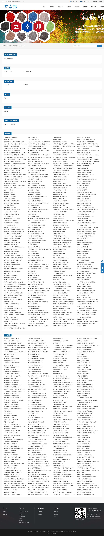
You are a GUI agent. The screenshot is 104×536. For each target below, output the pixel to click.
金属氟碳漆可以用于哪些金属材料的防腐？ (63, 419)
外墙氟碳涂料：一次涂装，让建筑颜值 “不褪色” (64, 146)
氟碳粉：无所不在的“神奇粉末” (11, 165)
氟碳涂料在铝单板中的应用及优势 (12, 264)
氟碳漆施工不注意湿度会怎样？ (36, 468)
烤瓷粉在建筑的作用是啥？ (34, 424)
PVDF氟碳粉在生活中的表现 (84, 225)
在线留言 (56, 514)
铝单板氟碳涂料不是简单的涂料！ (85, 236)
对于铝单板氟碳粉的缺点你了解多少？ (86, 426)
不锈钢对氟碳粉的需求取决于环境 (61, 174)
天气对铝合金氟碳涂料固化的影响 (36, 258)
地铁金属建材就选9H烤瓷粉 (84, 284)
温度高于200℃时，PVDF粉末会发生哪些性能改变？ (40, 376)
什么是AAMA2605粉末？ (34, 437)
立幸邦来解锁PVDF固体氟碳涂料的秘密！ (63, 312)
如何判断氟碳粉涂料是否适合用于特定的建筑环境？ (40, 476)
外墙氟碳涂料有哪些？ (82, 371)
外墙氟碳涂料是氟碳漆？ (10, 450)
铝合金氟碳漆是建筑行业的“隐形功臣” (13, 170)
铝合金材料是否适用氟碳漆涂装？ (85, 481)
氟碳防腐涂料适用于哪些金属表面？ (13, 435)
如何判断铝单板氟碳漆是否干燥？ (12, 446)
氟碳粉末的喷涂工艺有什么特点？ (12, 341)
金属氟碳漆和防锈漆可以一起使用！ (61, 244)
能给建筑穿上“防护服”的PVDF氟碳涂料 (86, 207)
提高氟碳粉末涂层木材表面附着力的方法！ (14, 247)
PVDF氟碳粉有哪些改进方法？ (60, 448)
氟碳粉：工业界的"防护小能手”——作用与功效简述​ (64, 144)
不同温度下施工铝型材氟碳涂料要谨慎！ (14, 258)
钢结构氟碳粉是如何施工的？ (60, 408)
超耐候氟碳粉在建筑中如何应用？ (61, 433)
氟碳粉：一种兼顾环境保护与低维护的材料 (63, 304)
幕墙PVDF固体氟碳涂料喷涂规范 (36, 323)
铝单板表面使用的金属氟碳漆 (84, 198)
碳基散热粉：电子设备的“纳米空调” (61, 207)
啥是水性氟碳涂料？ (82, 354)
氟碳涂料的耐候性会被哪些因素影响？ (86, 433)
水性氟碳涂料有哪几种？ (59, 479)
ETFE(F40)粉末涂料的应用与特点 (36, 314)
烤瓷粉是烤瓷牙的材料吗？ (83, 448)
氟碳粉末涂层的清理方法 (34, 172)
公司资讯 (40, 511)
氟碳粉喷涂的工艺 (32, 273)
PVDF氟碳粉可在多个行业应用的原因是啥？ (39, 435)
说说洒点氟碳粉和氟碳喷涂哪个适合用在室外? (64, 437)
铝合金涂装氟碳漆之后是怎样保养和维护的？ (15, 485)
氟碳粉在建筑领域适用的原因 (84, 286)
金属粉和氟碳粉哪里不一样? (59, 426)
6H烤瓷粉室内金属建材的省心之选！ (13, 286)
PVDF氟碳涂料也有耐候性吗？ (60, 435)
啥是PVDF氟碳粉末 (57, 373)
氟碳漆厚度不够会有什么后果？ (60, 367)
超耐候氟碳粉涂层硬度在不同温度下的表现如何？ (64, 476)
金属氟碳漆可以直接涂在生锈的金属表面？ (63, 406)
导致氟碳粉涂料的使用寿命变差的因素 (86, 231)
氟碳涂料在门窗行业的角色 (10, 275)
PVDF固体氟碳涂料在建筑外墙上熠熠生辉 (87, 301)
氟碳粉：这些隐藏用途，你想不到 (85, 163)
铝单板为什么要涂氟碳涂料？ (11, 454)
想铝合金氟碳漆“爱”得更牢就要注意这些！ (38, 209)
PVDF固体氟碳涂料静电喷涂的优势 (85, 308)
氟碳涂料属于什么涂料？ (83, 358)
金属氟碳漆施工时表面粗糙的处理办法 (62, 242)
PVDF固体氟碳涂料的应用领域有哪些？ (62, 347)
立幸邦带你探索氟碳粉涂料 (10, 137)
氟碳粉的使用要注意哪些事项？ (85, 347)
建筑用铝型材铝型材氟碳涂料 (84, 172)
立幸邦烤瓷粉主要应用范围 (34, 279)
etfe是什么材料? (57, 343)
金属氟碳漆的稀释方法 (33, 205)
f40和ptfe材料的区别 (82, 319)
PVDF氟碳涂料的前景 (58, 273)
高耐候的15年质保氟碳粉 (10, 310)
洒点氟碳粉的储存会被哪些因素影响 (37, 426)
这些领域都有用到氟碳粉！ (34, 306)
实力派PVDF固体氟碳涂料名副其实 (85, 141)
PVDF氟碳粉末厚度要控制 (34, 194)
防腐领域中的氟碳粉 (58, 137)
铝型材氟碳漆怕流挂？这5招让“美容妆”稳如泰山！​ (15, 487)
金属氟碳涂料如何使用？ (10, 378)
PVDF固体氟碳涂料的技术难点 (35, 181)
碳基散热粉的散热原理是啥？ (11, 415)
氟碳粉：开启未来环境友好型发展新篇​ (13, 161)
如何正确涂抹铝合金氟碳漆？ (60, 452)
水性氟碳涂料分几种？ (9, 437)
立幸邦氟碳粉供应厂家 (33, 139)
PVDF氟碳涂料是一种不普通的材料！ (86, 262)
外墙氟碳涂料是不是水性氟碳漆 (85, 387)
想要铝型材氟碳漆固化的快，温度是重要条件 (15, 159)
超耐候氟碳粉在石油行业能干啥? (12, 430)
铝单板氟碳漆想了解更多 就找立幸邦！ (13, 268)
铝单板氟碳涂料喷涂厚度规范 (35, 229)
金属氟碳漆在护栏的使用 (83, 176)
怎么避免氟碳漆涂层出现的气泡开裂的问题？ (39, 485)
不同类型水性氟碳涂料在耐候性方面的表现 (87, 227)
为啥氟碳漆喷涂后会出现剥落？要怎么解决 (87, 406)
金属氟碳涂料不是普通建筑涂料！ (85, 242)
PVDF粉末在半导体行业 (10, 205)
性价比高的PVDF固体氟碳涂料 (84, 288)
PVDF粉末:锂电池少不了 (34, 275)
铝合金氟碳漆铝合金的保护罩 (84, 196)
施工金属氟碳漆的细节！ (34, 251)
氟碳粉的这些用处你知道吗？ (60, 487)
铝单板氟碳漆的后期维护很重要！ (36, 282)
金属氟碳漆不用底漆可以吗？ (60, 393)
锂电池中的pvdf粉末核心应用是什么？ (13, 457)
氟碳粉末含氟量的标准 (33, 152)
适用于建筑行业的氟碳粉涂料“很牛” (12, 233)
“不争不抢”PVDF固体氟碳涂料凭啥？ (62, 351)
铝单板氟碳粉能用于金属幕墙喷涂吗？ (37, 492)
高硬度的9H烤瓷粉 (57, 317)
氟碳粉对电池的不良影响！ (59, 205)
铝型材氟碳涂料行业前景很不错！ (85, 266)
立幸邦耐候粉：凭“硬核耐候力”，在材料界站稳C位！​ (88, 155)
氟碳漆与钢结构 (32, 271)
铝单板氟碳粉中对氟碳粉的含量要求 (37, 148)
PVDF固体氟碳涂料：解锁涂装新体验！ (87, 282)
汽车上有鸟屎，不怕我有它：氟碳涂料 (86, 194)
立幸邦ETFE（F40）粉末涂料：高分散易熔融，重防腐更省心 (88, 321)
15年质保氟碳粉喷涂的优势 (59, 310)
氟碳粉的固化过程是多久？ (10, 444)
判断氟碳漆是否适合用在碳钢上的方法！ (87, 179)
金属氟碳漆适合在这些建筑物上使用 (13, 172)
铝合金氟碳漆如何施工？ (34, 356)
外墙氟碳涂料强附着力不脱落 (60, 196)
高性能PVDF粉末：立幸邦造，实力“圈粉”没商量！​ (40, 157)
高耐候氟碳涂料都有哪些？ (59, 461)
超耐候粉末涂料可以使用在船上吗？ (13, 384)
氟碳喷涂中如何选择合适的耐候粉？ (13, 459)
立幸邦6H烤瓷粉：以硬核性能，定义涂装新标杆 (15, 282)
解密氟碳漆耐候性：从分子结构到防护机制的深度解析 (88, 144)
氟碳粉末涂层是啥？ (9, 417)
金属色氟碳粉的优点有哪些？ (35, 380)
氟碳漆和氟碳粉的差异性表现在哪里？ (86, 408)
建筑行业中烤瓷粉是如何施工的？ (12, 424)
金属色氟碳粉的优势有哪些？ (11, 349)
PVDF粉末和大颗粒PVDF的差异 (12, 242)
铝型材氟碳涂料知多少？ (10, 360)
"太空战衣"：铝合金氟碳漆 (10, 212)
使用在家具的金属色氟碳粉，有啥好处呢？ (14, 391)
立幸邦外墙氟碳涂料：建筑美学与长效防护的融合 (64, 168)
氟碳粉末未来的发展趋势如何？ (60, 481)
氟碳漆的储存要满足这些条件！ (85, 264)
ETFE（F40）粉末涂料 (11, 120)
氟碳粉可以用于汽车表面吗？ (84, 459)
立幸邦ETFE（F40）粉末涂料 (60, 321)
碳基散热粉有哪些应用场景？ (60, 490)
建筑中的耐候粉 (32, 214)
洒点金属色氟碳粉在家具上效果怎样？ (62, 391)
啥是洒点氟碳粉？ (32, 391)
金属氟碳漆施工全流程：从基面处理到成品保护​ (88, 146)
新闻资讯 (85, 6)
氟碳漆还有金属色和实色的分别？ (85, 411)
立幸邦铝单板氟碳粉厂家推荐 (60, 155)
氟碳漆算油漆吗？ (81, 472)
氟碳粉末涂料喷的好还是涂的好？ (85, 380)
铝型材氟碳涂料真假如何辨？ (35, 360)
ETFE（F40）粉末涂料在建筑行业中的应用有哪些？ (40, 347)
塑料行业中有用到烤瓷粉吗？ (60, 472)
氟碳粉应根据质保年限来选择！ (11, 297)
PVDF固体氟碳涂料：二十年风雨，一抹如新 (39, 288)
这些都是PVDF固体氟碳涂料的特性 (61, 308)
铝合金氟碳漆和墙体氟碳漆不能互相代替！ (87, 268)
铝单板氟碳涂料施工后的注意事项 (85, 216)
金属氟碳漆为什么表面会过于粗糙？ (37, 474)
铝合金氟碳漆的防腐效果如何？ (85, 419)
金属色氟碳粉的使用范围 (83, 271)
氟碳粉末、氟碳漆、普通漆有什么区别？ (87, 338)
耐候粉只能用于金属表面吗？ (60, 417)
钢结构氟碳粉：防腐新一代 (34, 179)
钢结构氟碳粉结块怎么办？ (83, 439)
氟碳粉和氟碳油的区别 (33, 183)
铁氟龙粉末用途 (8, 321)
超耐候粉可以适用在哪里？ (83, 373)
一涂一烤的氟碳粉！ (9, 306)
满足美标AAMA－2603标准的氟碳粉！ (13, 299)
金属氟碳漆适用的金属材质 (59, 253)
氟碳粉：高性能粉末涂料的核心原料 (86, 139)
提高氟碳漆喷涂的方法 (33, 253)
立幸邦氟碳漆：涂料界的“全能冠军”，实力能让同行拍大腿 (64, 163)
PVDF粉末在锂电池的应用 (83, 275)
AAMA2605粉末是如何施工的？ (85, 415)
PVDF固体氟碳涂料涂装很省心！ (36, 284)
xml (55, 516)
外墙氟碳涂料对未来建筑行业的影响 (37, 220)
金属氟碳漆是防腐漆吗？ (83, 404)
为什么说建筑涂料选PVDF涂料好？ (12, 470)
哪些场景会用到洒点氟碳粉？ (84, 437)
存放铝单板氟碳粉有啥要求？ (84, 360)
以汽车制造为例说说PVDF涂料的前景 (62, 185)
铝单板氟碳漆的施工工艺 (83, 279)
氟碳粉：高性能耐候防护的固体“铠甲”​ (37, 146)
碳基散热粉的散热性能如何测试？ (36, 490)
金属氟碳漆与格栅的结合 (10, 192)
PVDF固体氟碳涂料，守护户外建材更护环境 (15, 284)
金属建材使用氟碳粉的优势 (59, 297)
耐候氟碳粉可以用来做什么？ (84, 365)
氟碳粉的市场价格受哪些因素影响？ (86, 494)
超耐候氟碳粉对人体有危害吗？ (85, 428)
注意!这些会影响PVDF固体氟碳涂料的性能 (63, 301)
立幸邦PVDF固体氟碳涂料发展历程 (12, 312)
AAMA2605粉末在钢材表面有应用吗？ (62, 459)
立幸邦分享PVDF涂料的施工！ (84, 249)
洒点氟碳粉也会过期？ (82, 424)
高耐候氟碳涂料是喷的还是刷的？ (12, 395)
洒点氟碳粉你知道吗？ (58, 356)
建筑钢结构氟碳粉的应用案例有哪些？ (13, 408)
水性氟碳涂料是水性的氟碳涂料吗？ (37, 395)
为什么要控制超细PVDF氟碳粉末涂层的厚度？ (88, 461)
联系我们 (56, 511)
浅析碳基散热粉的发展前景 (59, 249)
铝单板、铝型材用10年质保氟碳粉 (61, 170)
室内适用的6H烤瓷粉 (33, 286)
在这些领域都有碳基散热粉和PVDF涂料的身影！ (40, 249)
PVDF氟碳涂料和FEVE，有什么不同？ (37, 459)
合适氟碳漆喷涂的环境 (82, 253)
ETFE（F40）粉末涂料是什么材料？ (13, 343)
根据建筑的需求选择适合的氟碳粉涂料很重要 (15, 174)
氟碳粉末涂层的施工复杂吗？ (60, 415)
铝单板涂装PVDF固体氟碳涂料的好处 (13, 295)
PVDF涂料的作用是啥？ (58, 413)
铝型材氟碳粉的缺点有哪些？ (60, 380)
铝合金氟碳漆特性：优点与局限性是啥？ (38, 351)
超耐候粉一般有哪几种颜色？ (60, 450)
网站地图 (95, 1)
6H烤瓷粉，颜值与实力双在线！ (12, 290)
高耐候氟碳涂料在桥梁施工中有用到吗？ (62, 454)
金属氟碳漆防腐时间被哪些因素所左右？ (38, 406)
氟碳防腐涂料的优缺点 (58, 214)
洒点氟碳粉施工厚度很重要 (10, 240)
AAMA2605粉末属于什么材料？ (11, 373)
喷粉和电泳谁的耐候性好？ (34, 338)
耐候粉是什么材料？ (82, 382)
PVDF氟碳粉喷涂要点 (9, 225)
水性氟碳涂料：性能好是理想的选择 (37, 168)
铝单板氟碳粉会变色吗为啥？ (35, 382)
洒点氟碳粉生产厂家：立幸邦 (60, 179)
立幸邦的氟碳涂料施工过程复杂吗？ (13, 472)
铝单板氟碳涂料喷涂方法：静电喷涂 (61, 227)
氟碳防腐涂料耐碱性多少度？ (84, 446)
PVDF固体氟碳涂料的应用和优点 (61, 314)
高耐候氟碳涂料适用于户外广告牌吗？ (37, 397)
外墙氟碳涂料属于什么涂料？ (60, 369)
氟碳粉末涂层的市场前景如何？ (60, 422)
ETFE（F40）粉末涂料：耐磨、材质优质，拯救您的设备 (40, 325)
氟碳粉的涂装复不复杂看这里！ (36, 297)
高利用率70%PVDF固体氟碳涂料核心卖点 (38, 203)
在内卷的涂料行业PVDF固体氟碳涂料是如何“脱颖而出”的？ (15, 347)
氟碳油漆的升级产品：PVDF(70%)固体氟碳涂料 (40, 312)
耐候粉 (7, 94)
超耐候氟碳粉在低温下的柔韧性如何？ (86, 476)
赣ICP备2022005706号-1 (34, 531)
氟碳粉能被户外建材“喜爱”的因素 (85, 293)
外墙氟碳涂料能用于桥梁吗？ (35, 404)
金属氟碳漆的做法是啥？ (83, 367)
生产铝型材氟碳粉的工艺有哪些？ (36, 358)
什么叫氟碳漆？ (8, 411)
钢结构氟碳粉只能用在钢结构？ (11, 382)
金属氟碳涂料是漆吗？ (33, 378)
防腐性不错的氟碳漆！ (33, 244)
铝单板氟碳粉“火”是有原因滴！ (35, 238)
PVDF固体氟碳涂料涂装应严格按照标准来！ (39, 290)
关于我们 (52, 6)
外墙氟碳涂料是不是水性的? (11, 419)
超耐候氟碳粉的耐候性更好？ (11, 441)
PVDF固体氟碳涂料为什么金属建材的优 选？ (15, 351)
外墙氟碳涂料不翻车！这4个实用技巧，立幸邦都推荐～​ (15, 144)
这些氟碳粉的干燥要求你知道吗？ (12, 362)
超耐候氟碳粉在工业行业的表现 (36, 233)
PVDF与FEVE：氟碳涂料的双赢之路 (13, 236)
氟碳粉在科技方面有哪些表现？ (85, 349)
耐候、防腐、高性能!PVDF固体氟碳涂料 (38, 176)
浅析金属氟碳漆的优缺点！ (83, 148)
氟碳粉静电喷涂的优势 (33, 159)
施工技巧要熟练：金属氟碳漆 (35, 260)
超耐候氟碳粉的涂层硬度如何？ (11, 476)
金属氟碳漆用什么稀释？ (59, 404)
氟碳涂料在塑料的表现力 (10, 196)
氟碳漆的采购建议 (57, 139)
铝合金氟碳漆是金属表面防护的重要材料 (14, 141)
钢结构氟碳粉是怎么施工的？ (35, 362)
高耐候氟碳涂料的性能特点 (59, 282)
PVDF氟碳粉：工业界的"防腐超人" (85, 220)
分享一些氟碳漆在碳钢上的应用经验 (13, 179)
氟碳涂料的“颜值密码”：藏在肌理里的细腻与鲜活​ (88, 150)
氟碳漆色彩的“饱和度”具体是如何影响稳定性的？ (15, 479)
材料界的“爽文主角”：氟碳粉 (60, 198)
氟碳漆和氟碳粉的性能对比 (10, 183)
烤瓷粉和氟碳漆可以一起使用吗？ (61, 424)
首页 (44, 6)
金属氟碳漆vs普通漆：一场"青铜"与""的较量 (63, 220)
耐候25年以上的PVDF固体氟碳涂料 (37, 295)
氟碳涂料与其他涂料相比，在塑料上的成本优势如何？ (15, 463)
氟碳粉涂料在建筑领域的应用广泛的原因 (14, 231)
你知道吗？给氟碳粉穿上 (59, 465)
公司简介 (5, 511)
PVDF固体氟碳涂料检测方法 (84, 317)
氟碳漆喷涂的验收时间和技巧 (11, 253)
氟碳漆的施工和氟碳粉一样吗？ (36, 411)
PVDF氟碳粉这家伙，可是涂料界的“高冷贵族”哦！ (40, 218)
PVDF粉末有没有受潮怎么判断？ (36, 483)
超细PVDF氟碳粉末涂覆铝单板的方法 (37, 196)
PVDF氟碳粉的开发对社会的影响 (12, 218)
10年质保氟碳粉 (8, 71)
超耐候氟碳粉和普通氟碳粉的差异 (61, 225)
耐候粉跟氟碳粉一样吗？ (10, 354)
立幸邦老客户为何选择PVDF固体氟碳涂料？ (63, 345)
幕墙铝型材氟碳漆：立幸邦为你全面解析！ (38, 268)
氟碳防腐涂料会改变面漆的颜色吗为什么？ (87, 430)
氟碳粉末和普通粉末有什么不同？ (12, 338)
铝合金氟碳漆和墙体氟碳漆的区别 (12, 271)
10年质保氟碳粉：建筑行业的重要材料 (86, 314)
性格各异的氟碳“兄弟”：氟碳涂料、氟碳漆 (87, 209)
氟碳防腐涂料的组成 (82, 187)
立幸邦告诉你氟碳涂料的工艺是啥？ (37, 349)
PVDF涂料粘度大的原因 (83, 214)
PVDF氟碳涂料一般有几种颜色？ (85, 397)
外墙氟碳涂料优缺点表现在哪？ (85, 417)
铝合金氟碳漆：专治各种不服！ (85, 203)
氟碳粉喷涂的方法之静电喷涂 (35, 165)
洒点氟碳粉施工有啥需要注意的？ (12, 393)
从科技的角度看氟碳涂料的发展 (36, 227)
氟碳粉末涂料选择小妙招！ (59, 236)
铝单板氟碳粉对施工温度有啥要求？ (61, 439)
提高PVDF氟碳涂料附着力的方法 (61, 258)
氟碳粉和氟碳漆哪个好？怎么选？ (85, 465)
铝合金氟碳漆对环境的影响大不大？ (37, 430)
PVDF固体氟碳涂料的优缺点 (35, 231)
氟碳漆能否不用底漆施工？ (10, 468)
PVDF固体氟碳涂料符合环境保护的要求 (13, 293)
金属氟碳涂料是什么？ (82, 376)
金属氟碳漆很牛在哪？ (9, 461)
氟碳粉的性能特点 (81, 325)
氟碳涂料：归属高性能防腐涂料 (11, 146)
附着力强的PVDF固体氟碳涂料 (60, 295)
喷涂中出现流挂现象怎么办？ (60, 402)
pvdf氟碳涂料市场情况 (33, 190)
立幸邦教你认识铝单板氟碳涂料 (11, 203)
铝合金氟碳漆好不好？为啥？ (60, 430)
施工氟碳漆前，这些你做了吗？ (11, 402)
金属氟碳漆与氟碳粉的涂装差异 (11, 251)
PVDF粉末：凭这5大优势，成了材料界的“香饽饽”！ (15, 157)
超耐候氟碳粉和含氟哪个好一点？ (12, 387)
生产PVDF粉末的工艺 (82, 240)
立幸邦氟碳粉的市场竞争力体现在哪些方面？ (39, 481)
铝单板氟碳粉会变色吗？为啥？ (36, 367)
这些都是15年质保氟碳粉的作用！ (12, 304)
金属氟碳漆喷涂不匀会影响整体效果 (37, 240)
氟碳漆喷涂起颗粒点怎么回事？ (85, 490)
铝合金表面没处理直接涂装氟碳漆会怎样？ (63, 483)
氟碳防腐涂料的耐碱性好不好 (60, 187)
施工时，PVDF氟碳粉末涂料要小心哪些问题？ (39, 470)
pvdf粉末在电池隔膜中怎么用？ (84, 454)
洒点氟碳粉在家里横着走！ (34, 198)
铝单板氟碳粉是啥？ (82, 356)
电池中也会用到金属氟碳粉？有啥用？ (37, 457)
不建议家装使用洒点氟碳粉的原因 (61, 238)
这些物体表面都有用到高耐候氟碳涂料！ (38, 266)
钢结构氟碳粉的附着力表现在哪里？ (61, 444)
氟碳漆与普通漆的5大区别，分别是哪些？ (63, 411)
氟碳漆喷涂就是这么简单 (83, 165)
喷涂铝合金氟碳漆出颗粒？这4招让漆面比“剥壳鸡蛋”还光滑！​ (88, 485)
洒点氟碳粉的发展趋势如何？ (60, 358)
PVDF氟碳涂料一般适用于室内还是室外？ (38, 428)
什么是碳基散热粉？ (33, 413)
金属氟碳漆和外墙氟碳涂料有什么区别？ (38, 461)
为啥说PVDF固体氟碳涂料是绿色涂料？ (38, 345)
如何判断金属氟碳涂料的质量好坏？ (61, 378)
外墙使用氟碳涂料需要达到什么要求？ (37, 444)
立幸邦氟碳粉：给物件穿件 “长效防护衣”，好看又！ (40, 144)
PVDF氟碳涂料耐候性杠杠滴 (84, 201)
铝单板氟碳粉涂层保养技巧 (59, 190)
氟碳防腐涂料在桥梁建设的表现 (85, 183)
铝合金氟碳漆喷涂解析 (82, 168)
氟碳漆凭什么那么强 (58, 463)
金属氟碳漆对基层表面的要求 (11, 220)
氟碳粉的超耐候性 (57, 181)
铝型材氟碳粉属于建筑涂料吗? (11, 380)
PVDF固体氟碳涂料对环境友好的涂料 (37, 310)
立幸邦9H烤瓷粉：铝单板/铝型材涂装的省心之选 (64, 319)
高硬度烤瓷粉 (8, 81)
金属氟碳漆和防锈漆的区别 (83, 244)
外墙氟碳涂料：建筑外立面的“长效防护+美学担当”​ (15, 148)
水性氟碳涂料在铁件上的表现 (60, 176)
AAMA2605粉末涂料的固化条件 (60, 293)
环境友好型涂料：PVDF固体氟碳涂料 (13, 176)
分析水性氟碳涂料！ (33, 277)
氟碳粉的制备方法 (32, 137)
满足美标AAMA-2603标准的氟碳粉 (36, 170)
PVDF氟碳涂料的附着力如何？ (84, 402)
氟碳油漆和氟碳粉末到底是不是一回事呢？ (14, 389)
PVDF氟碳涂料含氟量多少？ (60, 395)
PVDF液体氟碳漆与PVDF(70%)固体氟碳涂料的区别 (15, 288)
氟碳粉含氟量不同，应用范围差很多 (13, 150)
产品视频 (93, 6)
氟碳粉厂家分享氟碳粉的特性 (60, 325)
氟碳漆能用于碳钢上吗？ (34, 472)
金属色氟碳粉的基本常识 (83, 260)
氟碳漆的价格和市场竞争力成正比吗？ (13, 481)
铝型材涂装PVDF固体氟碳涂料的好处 (62, 290)
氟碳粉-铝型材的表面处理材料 (60, 260)
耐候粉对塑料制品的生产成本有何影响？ (62, 474)
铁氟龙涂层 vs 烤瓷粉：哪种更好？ (85, 343)
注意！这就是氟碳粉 (33, 304)
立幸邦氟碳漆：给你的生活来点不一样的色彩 (88, 161)
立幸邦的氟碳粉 (56, 255)
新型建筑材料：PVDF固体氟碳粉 (61, 203)
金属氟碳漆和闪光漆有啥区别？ (85, 463)
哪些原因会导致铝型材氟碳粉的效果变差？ (87, 400)
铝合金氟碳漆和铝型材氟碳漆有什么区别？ (63, 382)
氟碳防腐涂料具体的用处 (59, 231)
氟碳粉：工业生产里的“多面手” (60, 161)
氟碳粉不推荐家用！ (9, 266)
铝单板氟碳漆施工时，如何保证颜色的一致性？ (64, 494)
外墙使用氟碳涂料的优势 (34, 222)
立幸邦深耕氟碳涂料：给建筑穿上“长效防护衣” (15, 181)
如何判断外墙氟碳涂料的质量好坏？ (13, 371)
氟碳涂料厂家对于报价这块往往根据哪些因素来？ (40, 463)
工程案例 (68, 6)
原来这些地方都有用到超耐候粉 (11, 214)
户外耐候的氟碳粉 (8, 301)
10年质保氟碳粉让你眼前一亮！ (85, 304)
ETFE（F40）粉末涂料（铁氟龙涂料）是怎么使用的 (88, 345)
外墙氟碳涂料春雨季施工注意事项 (85, 174)
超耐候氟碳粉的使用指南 (83, 251)
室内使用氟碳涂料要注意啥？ (84, 444)
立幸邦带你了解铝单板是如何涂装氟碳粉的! (63, 299)
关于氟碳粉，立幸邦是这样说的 (11, 319)
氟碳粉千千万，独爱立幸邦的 (84, 297)
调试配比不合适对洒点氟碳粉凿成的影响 (62, 240)
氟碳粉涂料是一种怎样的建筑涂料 (36, 433)
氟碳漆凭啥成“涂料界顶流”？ (84, 479)
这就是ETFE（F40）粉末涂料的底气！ (37, 321)
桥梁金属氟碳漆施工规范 (10, 207)
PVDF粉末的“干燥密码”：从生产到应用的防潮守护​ (64, 150)
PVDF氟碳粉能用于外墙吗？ (60, 441)
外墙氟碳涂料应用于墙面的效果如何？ (86, 450)
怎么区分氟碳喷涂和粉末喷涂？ (11, 465)
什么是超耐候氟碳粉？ (9, 356)
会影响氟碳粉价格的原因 (83, 295)
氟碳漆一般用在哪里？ (82, 435)
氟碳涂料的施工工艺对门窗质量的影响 (86, 273)
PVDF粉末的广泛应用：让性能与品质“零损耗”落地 (40, 150)
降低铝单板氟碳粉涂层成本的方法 (12, 238)
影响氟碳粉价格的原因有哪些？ (85, 492)
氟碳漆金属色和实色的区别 (59, 271)
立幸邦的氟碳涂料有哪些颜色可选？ (86, 457)
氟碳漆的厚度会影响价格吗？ (11, 369)
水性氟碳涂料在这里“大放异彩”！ (61, 266)
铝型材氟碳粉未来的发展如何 (35, 400)
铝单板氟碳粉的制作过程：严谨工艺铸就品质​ (88, 159)
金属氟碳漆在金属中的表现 (34, 207)
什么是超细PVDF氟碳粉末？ (84, 369)
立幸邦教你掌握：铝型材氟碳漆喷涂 (13, 260)
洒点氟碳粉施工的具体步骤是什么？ (37, 393)
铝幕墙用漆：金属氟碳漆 (34, 192)
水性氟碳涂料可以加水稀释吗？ (60, 446)
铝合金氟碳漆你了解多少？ (34, 402)
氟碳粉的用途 (7, 273)
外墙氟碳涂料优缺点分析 (10, 277)
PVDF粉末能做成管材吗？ (59, 457)
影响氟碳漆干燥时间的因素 (83, 258)
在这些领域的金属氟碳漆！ (59, 279)
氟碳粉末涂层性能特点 (82, 247)
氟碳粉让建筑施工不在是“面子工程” (12, 187)
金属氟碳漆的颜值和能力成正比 (85, 170)
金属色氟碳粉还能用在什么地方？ (85, 389)
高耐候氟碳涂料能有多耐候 (59, 229)
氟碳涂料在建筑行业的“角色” (11, 227)
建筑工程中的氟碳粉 (33, 262)
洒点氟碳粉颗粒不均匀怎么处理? (36, 422)
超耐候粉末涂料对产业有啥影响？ (36, 384)
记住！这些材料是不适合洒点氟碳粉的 (86, 222)
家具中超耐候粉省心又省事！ (35, 212)
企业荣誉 (5, 514)
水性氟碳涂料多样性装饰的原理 (11, 201)
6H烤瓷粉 (25, 84)
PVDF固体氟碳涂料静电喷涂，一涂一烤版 (87, 229)
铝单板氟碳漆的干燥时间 (59, 218)
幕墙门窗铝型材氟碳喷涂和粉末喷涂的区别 (63, 323)
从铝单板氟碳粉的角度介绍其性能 (36, 225)
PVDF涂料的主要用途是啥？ (60, 354)
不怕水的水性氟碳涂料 (58, 216)
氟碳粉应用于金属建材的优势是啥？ (13, 494)
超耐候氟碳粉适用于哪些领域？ (85, 384)
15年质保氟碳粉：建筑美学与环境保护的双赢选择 (88, 310)
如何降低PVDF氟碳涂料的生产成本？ (62, 389)
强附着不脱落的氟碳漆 (9, 194)
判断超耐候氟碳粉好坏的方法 (60, 222)
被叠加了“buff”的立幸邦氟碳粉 (11, 325)
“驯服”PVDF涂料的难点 (9, 190)
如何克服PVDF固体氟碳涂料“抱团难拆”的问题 (88, 470)
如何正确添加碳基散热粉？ (34, 452)
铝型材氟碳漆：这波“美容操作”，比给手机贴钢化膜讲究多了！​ (64, 157)
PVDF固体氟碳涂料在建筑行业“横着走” (62, 286)
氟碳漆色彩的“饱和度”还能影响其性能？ (38, 479)
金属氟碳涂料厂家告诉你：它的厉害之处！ (63, 275)
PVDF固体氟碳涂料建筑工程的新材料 (13, 308)
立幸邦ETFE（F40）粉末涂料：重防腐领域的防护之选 (15, 323)
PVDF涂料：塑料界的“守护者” (60, 212)
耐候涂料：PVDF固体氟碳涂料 (84, 306)
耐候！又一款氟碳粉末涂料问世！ (85, 181)
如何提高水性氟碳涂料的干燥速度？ (61, 387)
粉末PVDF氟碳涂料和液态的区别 (12, 209)
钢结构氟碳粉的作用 (58, 233)
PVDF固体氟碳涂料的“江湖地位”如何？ (86, 468)
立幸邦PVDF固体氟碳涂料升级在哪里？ (62, 492)
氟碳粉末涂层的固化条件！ (34, 247)
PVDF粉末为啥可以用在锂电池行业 (37, 389)
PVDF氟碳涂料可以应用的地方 (35, 236)
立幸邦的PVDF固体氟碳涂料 (11, 317)
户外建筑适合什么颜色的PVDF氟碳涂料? (14, 400)
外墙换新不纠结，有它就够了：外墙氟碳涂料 (15, 168)
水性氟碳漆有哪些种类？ (10, 492)
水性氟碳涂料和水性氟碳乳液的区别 (86, 212)
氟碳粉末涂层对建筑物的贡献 (60, 172)
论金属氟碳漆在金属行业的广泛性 (85, 192)
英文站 (100, 1)
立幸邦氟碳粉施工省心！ (34, 308)
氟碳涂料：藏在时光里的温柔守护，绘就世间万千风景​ (15, 152)
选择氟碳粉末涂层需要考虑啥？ (36, 417)
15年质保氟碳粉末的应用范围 (60, 159)
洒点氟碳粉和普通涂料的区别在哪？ (13, 358)
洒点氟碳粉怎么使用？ (82, 395)
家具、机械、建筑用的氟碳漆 (35, 201)
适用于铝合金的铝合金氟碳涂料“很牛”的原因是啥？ (64, 485)
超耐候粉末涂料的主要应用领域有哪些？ (62, 384)
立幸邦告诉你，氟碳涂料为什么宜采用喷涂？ (39, 465)
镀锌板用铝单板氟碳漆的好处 (60, 141)
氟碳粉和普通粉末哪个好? (83, 391)
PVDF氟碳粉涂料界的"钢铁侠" (11, 222)
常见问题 (7, 335)
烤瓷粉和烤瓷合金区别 (33, 216)
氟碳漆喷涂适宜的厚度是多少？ (11, 406)
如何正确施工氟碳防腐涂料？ (35, 450)
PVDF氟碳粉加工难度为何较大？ (36, 448)
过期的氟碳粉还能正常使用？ (60, 360)
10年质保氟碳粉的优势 (58, 148)
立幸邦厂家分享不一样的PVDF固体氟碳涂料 (39, 155)
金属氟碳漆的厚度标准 (82, 218)
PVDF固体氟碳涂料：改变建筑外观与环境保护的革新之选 (15, 314)
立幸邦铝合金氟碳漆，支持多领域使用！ (62, 268)
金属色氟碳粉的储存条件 (83, 238)
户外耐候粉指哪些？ (58, 338)
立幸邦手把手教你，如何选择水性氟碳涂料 (63, 165)
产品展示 (60, 6)
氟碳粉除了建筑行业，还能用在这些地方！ (87, 299)
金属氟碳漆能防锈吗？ (58, 400)
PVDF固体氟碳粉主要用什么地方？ (61, 365)
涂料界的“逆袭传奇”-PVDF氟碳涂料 (37, 185)
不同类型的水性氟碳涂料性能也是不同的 (14, 229)
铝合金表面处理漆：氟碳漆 (83, 137)
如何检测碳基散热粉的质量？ (84, 452)
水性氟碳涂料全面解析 (33, 255)
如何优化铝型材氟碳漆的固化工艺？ (86, 483)
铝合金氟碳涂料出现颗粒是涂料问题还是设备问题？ (40, 487)
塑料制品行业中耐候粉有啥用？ (85, 474)
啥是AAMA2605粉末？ (33, 415)
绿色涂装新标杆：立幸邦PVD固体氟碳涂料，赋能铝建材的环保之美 (15, 185)
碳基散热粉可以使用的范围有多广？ (37, 454)
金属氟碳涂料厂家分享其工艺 (84, 277)
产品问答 (77, 6)
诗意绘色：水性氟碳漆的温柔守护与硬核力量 (39, 141)
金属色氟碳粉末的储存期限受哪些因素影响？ (15, 426)
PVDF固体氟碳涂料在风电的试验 (36, 299)
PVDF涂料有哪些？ (8, 413)
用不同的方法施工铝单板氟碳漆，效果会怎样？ (39, 494)
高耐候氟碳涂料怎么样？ (10, 452)
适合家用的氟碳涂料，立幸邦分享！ (37, 187)
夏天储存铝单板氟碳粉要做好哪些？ (37, 439)
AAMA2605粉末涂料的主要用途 (36, 293)
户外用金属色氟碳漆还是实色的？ (85, 413)
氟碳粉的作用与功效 (9, 139)
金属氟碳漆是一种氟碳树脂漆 (35, 242)
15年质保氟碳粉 (27, 71)
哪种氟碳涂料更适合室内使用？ (36, 446)
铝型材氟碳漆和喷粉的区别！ (11, 244)
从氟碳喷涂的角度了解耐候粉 (60, 201)
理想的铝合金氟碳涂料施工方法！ (61, 262)
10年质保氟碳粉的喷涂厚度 (59, 192)
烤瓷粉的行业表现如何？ (34, 354)
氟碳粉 (7, 68)
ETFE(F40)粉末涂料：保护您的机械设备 (38, 301)
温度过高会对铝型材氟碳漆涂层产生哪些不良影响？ (15, 483)
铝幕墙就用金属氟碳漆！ (59, 251)
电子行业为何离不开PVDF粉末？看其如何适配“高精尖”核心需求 (88, 487)
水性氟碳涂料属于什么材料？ (35, 371)
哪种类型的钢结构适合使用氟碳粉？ (61, 428)
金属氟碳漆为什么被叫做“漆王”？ (12, 474)
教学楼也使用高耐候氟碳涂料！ (85, 205)
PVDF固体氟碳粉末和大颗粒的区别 (12, 279)
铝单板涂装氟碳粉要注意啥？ (60, 349)
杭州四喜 (55, 533)
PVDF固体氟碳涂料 (10, 54)
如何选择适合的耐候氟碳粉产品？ (12, 367)
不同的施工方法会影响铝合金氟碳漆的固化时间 (64, 209)
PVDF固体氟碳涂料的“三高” (59, 288)
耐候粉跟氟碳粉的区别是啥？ (35, 365)
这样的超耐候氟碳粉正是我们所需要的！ (38, 174)
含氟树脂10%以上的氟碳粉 (83, 152)
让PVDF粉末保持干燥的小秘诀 (84, 157)
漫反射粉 (7, 107)
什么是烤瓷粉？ (56, 371)
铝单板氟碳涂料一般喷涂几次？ (60, 397)
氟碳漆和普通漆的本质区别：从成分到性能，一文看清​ (15, 155)
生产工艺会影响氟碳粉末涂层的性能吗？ (87, 422)
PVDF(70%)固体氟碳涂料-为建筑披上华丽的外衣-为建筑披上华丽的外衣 (15, 328)
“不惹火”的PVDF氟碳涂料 (83, 185)
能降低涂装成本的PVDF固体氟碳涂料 (86, 290)
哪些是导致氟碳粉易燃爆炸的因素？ (86, 351)
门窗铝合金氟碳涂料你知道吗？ (11, 404)
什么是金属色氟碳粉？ (82, 378)
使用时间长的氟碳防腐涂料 (59, 183)
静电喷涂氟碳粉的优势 (82, 190)
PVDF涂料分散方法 (8, 216)
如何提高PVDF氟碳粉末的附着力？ (12, 376)
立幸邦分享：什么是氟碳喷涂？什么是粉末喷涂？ (64, 470)
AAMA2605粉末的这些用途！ (11, 249)
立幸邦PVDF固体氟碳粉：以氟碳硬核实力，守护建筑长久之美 (40, 264)
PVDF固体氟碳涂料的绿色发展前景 (61, 284)
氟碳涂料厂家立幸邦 (82, 255)
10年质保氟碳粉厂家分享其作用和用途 (86, 312)
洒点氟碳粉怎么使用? (9, 422)
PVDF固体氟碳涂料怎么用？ (60, 362)
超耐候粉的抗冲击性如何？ (10, 490)
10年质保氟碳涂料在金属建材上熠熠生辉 (38, 319)
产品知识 (40, 514)
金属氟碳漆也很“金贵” (58, 194)
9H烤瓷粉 (6, 84)
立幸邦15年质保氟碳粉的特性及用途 (86, 323)
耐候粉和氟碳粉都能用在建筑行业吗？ (37, 408)
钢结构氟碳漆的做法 (58, 277)
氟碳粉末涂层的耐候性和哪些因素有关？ (38, 373)
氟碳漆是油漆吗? (32, 419)
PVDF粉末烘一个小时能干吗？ (60, 376)
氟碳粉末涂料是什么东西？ (10, 428)
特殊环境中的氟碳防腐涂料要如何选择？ (14, 448)
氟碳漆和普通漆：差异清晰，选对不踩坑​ (62, 152)
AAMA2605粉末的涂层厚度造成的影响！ (63, 247)
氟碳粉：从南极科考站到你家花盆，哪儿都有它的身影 (40, 163)
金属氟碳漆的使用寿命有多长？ (36, 369)
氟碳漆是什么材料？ (9, 365)
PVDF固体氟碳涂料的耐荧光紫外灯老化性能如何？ (15, 345)
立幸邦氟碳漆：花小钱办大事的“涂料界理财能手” (15, 163)
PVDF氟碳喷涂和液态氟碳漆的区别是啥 (13, 439)
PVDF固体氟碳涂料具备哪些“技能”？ (37, 343)
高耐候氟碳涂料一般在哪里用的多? (12, 397)
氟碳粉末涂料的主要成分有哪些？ (36, 341)
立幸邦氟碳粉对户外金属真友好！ (61, 306)
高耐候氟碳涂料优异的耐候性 (60, 264)
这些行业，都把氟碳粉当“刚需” (35, 161)
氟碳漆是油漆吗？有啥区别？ (84, 362)
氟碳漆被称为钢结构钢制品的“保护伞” (86, 233)
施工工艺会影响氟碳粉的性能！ (11, 262)
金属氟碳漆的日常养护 (9, 198)
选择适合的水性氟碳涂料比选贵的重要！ (14, 255)
